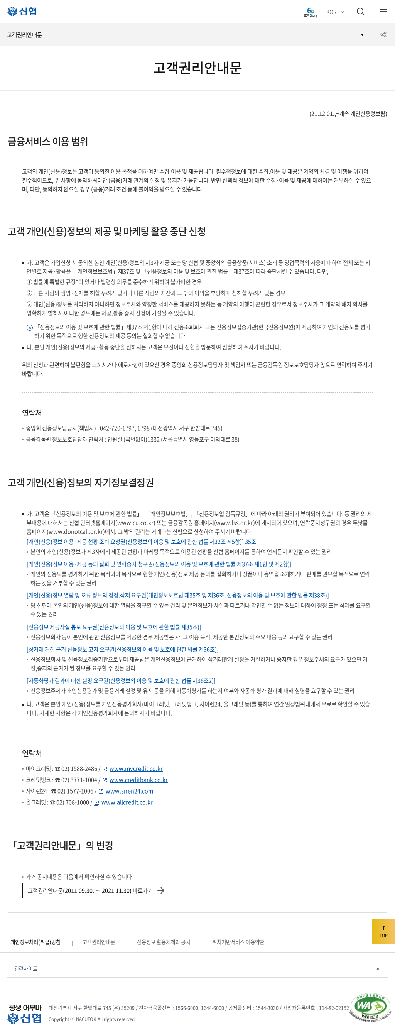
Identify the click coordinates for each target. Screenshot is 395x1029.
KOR (331, 11)
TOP (383, 930)
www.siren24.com (129, 791)
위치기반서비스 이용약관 (238, 942)
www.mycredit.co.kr (136, 768)
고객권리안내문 (24, 34)
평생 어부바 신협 (18, 13)
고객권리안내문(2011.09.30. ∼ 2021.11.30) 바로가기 (96, 890)
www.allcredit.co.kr (127, 802)
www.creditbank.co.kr (139, 779)
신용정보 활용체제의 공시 (163, 942)
